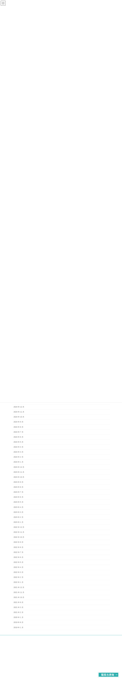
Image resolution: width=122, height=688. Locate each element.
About (82, 640)
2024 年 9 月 (18, 422)
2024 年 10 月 (19, 417)
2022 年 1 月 (18, 582)
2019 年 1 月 (18, 627)
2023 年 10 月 (19, 477)
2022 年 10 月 (19, 537)
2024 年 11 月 (19, 412)
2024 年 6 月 (18, 437)
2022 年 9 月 (18, 542)
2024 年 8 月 (18, 427)
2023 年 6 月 (18, 497)
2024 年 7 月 (18, 432)
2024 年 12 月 (19, 407)
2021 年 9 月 (18, 602)
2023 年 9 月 (18, 482)
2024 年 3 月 (18, 452)
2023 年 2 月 (18, 517)
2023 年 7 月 (18, 492)
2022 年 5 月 (18, 562)
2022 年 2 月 (18, 577)
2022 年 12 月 (19, 527)
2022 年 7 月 (18, 552)
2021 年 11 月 (19, 592)
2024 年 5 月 (18, 442)
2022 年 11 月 (19, 532)
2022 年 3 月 (18, 572)
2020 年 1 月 (18, 617)
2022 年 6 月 (18, 557)
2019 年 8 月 (18, 622)
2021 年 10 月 (19, 597)
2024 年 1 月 (18, 462)
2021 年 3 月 (18, 607)
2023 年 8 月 (18, 487)
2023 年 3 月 (18, 512)
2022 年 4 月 (18, 567)
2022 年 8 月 (18, 547)
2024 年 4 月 (18, 447)
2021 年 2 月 (18, 612)
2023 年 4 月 (18, 507)
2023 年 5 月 (18, 502)
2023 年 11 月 (19, 472)
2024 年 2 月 (18, 457)
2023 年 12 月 (19, 467)
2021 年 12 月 (19, 587)
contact (92, 640)
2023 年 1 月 (18, 522)
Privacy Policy (104, 640)
